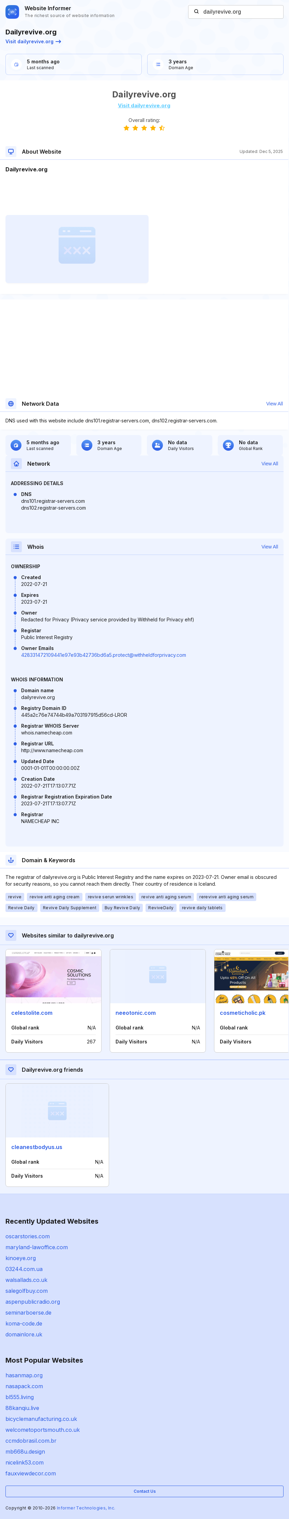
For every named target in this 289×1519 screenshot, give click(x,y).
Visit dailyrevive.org (33, 41)
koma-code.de (23, 1323)
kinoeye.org (20, 1258)
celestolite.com (31, 1012)
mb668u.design (25, 1451)
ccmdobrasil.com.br (31, 1440)
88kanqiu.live (22, 1408)
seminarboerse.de (28, 1312)
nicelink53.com (24, 1462)
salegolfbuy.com (26, 1290)
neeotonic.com (136, 1012)
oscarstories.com (27, 1236)
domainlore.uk (23, 1334)
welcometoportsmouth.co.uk (42, 1429)
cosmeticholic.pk (242, 1012)
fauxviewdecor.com (30, 1473)
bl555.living (19, 1397)
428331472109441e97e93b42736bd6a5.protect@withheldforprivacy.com (103, 655)
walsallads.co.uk (26, 1279)
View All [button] (274, 403)
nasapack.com (24, 1386)
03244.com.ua (24, 1269)
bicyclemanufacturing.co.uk (41, 1418)
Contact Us (145, 1491)
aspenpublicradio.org (32, 1301)
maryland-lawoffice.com (36, 1247)
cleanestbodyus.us (36, 1147)
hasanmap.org (24, 1375)
